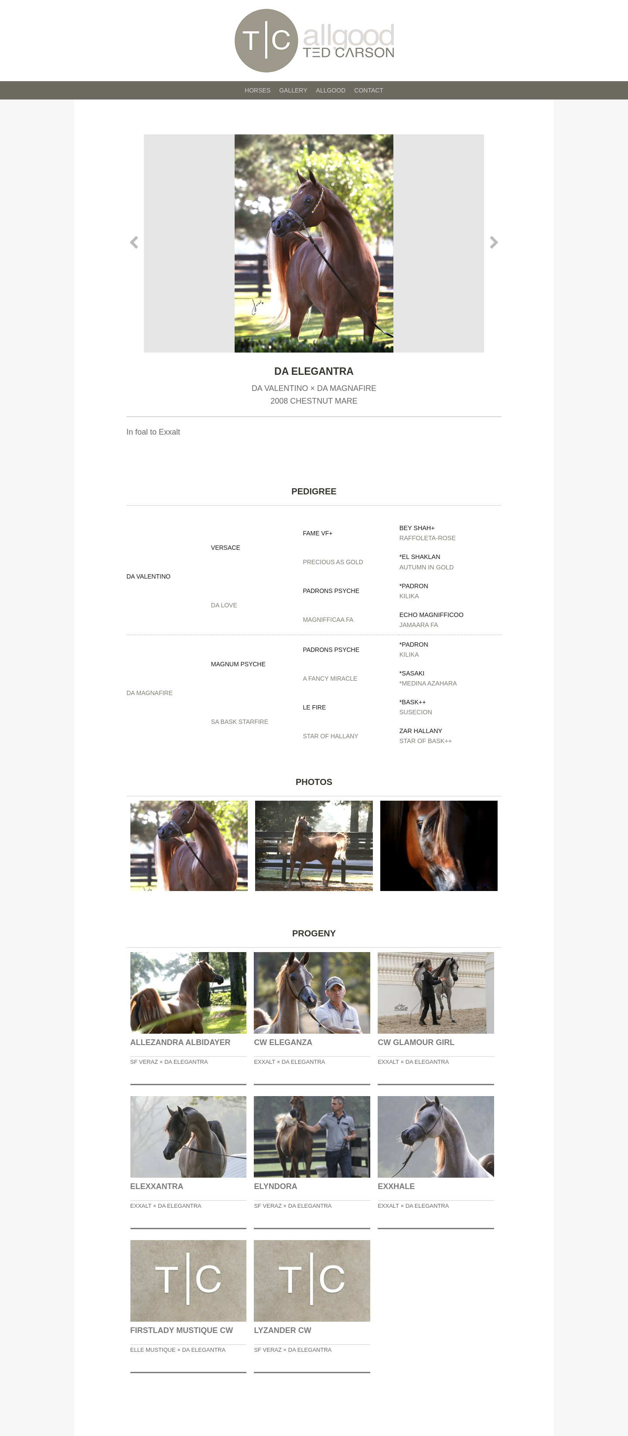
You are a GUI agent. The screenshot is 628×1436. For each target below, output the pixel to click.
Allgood (331, 90)
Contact (368, 90)
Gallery (293, 90)
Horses (257, 90)
